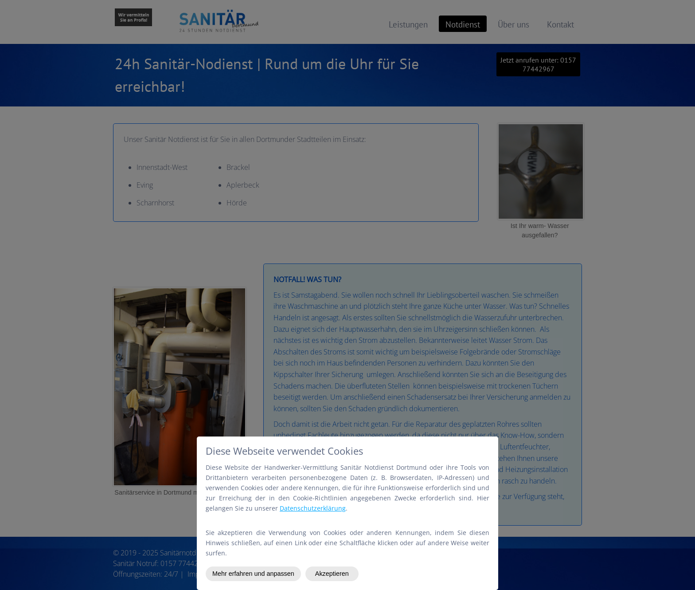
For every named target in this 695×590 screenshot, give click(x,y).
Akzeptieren (332, 573)
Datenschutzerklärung (313, 508)
